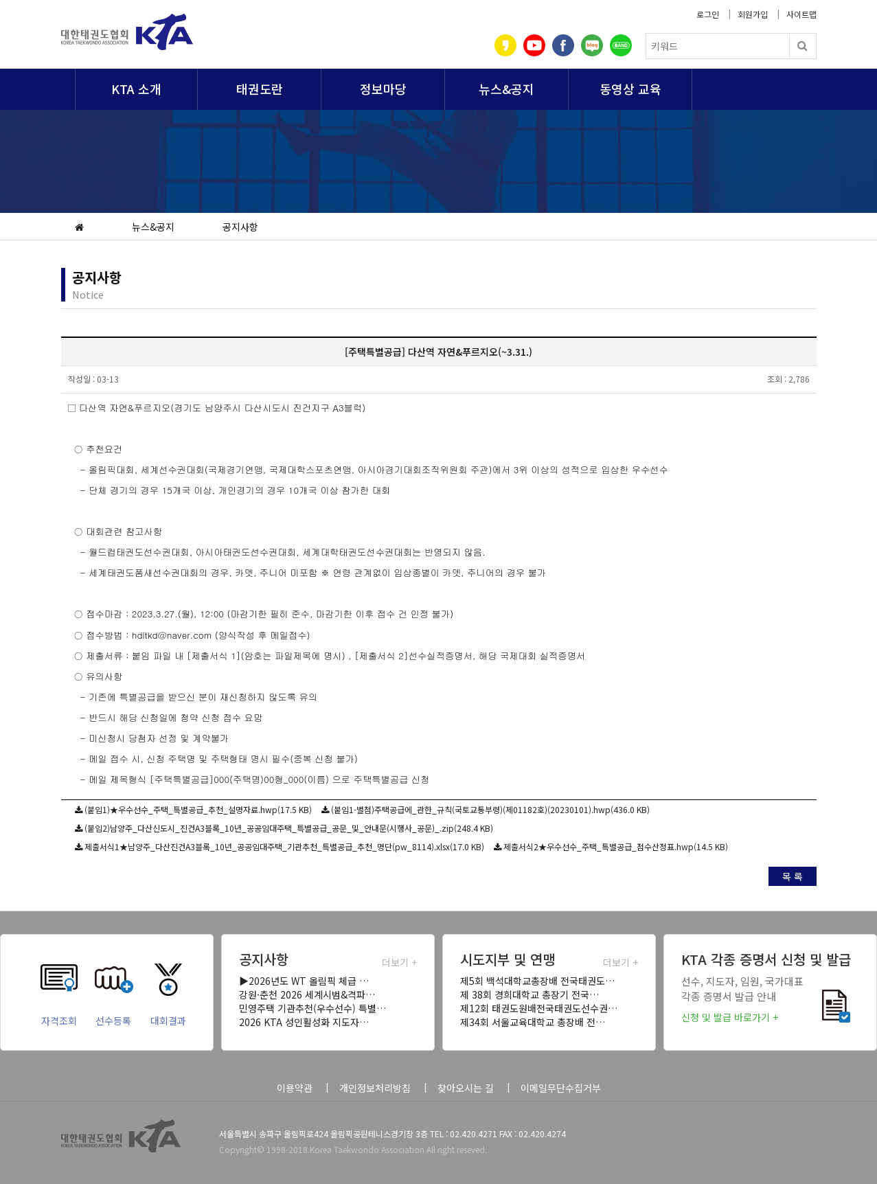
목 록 (792, 876)
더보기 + (399, 962)
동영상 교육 (630, 89)
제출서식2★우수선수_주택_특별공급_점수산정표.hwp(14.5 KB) (615, 846)
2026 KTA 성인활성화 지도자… (304, 1022)
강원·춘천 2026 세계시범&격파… (307, 994)
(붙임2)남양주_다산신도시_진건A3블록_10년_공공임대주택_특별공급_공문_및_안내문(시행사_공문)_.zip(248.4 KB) (288, 828)
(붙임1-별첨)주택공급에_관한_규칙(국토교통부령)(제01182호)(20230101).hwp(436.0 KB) (490, 809)
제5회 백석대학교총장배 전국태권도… (537, 981)
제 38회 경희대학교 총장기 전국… (529, 994)
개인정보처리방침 (375, 1088)
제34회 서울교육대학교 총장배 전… (532, 1022)
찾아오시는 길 (465, 1088)
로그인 (707, 14)
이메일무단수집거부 (561, 1088)
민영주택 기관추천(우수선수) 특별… (312, 1008)
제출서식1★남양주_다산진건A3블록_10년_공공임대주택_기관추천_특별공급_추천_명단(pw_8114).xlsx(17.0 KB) (284, 846)
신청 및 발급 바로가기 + (729, 1017)
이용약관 (294, 1088)
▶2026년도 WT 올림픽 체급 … (304, 981)
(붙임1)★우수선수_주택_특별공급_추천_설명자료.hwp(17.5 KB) (198, 809)
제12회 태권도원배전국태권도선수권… (538, 1008)
